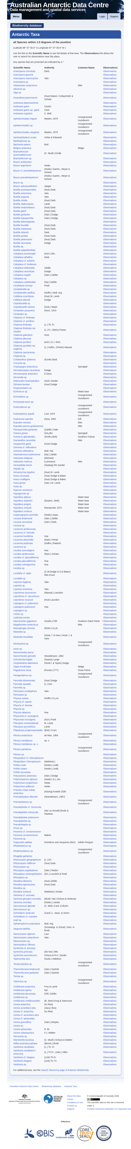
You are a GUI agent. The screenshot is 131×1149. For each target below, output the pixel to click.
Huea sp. (17, 486)
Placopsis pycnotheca (24, 726)
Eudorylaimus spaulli (23, 413)
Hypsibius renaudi (22, 507)
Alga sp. (17, 92)
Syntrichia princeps (22, 951)
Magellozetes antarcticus (25, 624)
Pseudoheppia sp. (22, 824)
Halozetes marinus (22, 461)
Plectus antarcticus (22, 735)
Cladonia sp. (19, 356)
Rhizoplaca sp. (20, 877)
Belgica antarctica (22, 148)
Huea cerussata (21, 475)
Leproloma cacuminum (24, 592)
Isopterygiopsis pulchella (25, 515)
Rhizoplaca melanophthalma (27, 874)
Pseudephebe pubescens (26, 817)
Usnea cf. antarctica (23, 1011)
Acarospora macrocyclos (25, 78)
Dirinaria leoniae (21, 384)
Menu (16, 16)
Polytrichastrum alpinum (25, 779)
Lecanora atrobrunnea (24, 529)
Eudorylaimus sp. (22, 407)
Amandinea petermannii (25, 97)
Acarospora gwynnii (23, 74)
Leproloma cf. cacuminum (26, 596)
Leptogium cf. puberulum (25, 603)
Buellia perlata (20, 236)
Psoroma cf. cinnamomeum (27, 831)
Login (102, 16)
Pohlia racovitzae (22, 772)
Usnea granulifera (22, 1022)
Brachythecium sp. (22, 158)
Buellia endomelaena (24, 207)
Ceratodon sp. (20, 314)
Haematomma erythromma (26, 454)
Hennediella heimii (22, 465)
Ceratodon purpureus (24, 310)
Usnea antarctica (21, 1004)
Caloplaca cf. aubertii (24, 260)
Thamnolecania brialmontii (26, 969)
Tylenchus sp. (20, 981)
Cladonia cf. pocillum (23, 321)
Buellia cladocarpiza (23, 204)
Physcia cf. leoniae (22, 705)
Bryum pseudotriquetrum (25, 177)
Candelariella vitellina (24, 292)
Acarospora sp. (21, 82)
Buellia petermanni (22, 239)
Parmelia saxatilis (22, 684)
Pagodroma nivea (22, 670)
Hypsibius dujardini (22, 500)
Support (114, 16)
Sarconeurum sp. (22, 909)
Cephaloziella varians (24, 307)
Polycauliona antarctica (25, 775)
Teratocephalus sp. (22, 964)
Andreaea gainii (21, 106)
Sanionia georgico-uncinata (27, 898)
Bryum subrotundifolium (25, 186)
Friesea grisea (20, 433)
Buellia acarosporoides (24, 189)
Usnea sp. (18, 1025)
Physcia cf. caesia (22, 702)
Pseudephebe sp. (22, 821)
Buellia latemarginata (24, 221)
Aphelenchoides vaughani (26, 132)
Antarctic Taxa (70, 1086)
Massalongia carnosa (24, 628)
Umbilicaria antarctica (24, 986)
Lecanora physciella (23, 539)
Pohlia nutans (20, 768)
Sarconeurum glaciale (24, 906)
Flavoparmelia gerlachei (25, 429)
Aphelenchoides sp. (23, 125)
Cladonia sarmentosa (24, 352)
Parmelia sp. (19, 687)
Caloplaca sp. (20, 278)
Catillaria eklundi (21, 300)
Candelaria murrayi (22, 285)
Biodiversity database (27, 25)
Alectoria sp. (19, 89)
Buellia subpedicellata (24, 250)
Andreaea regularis (22, 113)
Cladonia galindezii (22, 335)
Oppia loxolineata (22, 666)
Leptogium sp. (20, 610)
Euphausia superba (23, 419)
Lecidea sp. (19, 568)
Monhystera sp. (21, 643)
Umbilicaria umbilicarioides (26, 1001)
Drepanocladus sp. (22, 388)
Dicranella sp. (20, 377)
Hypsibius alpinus (22, 497)
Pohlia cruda (19, 765)
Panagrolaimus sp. (22, 675)
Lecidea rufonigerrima (24, 564)
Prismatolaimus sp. (22, 802)
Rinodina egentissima (24, 884)
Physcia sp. (19, 709)
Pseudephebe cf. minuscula (27, 807)
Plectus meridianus (22, 740)
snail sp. (17, 920)
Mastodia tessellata (23, 637)
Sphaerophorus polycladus (26, 923)
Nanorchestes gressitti (24, 656)
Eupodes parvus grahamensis (28, 426)
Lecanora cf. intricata (23, 532)
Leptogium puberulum (24, 607)
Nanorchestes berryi (23, 652)
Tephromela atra (21, 959)
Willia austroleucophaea (25, 1043)
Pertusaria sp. (20, 694)
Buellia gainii (19, 211)
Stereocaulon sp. (21, 941)
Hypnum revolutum (22, 490)
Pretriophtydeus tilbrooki (25, 796)
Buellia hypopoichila (23, 218)
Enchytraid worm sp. (23, 402)
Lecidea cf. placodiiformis (26, 557)
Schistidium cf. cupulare (25, 916)
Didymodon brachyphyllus (26, 381)
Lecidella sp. (19, 578)
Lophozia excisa (21, 617)
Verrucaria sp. (20, 1036)
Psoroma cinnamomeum (25, 835)
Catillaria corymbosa (23, 296)
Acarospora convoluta (24, 71)
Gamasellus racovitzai (24, 440)
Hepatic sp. (19, 468)
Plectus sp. (18, 754)
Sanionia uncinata (22, 902)
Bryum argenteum (22, 165)
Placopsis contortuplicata (25, 723)
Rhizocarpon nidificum (24, 863)
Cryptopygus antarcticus (25, 366)
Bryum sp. (18, 182)
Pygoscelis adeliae (22, 842)
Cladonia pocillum (22, 342)
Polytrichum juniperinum (25, 783)
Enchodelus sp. (21, 396)
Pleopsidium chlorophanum (27, 761)
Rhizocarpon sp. (21, 867)
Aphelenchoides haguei (25, 118)
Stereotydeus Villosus (24, 944)
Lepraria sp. (19, 585)
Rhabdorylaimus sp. (23, 851)
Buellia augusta (21, 197)
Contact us (72, 1106)
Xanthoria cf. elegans (24, 1057)
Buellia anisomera (22, 193)
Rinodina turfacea (22, 891)
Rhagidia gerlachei (22, 856)
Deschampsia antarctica (25, 373)
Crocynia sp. (19, 363)
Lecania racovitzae (22, 522)
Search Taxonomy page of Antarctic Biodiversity (65, 1070)
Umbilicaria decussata (24, 993)
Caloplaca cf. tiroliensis (24, 264)
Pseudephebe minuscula (25, 812)
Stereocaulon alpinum (24, 934)
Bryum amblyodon (22, 162)
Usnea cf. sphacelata (24, 1018)
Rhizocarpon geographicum (27, 859)
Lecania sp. (19, 525)
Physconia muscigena (24, 719)
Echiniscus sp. (20, 391)
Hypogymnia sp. (21, 493)
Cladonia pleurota (22, 338)
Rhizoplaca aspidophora (25, 870)
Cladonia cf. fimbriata (24, 317)
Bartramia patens (22, 144)
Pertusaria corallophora (25, 691)
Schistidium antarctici (24, 913)
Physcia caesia (20, 698)
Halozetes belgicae (22, 458)
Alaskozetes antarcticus (25, 85)
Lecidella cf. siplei (22, 573)
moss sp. (17, 649)
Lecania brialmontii (22, 518)
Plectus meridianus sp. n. (26, 744)
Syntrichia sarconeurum (25, 955)
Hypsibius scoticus (22, 511)
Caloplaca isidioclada (24, 268)
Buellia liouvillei (21, 225)
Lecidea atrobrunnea (23, 554)
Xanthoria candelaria (23, 1047)
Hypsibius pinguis (22, 504)
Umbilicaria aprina (22, 990)
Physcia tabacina (21, 712)
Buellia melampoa (22, 228)
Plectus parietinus (22, 749)
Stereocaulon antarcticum (26, 937)
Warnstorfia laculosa (23, 1040)
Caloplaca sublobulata (24, 282)
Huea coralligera (21, 479)
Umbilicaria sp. (20, 997)
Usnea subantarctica (23, 1032)
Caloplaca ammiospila (24, 253)
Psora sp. (18, 828)
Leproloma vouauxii (23, 599)
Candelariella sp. (21, 289)
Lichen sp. (18, 614)
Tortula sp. (18, 976)
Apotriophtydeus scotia (24, 137)
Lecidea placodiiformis (24, 561)
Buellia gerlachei (21, 214)
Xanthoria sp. (20, 1064)
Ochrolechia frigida (22, 659)
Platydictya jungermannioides (28, 730)
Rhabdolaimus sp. (22, 846)
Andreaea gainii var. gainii (26, 110)
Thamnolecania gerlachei (26, 972)
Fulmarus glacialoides (24, 436)
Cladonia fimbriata (22, 324)
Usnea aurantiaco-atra (24, 1008)
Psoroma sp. (19, 838)
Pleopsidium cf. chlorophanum (28, 758)
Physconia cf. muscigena (25, 716)
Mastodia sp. (19, 631)
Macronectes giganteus (25, 621)
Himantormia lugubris (24, 472)
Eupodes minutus (22, 422)
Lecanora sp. (19, 547)
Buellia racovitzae (22, 243)
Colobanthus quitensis (24, 359)
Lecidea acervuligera (23, 550)
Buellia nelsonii (20, 232)
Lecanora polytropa (23, 543)
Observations (109, 71)
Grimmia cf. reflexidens (24, 447)
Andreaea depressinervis (25, 103)
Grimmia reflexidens (23, 451)
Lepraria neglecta (22, 582)
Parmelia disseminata (24, 680)
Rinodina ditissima (22, 881)
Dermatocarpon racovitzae (26, 370)
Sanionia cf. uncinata (23, 895)
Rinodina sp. (19, 888)
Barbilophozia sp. (22, 141)
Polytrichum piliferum (23, 786)
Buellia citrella (20, 200)
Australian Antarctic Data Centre (24, 1086)
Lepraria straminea (22, 589)
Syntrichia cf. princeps (24, 948)
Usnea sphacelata (22, 1029)
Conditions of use (75, 1102)
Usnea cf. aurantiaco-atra (26, 1015)
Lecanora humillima (23, 536)
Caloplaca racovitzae (23, 271)
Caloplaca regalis (22, 275)
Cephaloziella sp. (22, 303)
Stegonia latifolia (21, 928)
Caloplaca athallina (22, 257)
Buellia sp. (18, 246)
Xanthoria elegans (22, 1061)
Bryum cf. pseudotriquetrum (27, 170)
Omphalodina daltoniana (25, 663)
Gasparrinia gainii (22, 444)
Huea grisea (19, 483)
